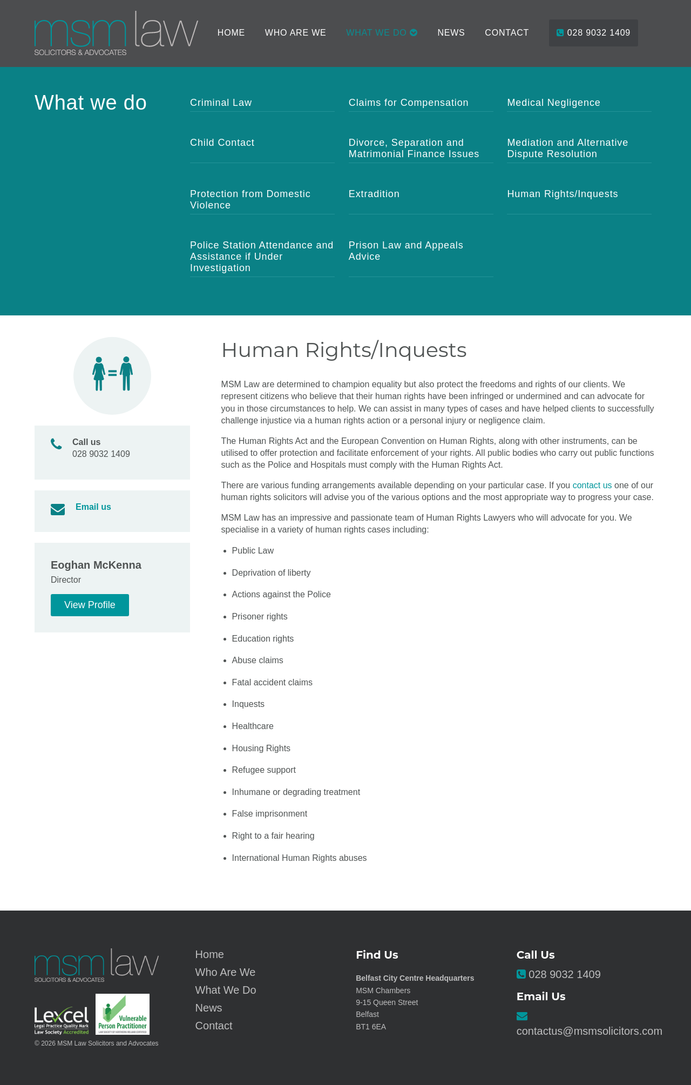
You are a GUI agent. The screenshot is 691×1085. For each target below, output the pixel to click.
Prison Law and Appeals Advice (406, 251)
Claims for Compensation (409, 102)
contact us (592, 485)
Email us (93, 506)
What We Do (225, 990)
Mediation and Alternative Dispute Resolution (567, 148)
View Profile (90, 604)
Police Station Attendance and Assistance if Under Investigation (262, 256)
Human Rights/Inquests (562, 193)
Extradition (374, 193)
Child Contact (222, 142)
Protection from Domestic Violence (250, 199)
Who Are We (296, 32)
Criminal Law (221, 102)
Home (231, 32)
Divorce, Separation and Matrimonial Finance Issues (414, 148)
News (451, 32)
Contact (507, 32)
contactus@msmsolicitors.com (589, 1031)
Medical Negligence (553, 102)
